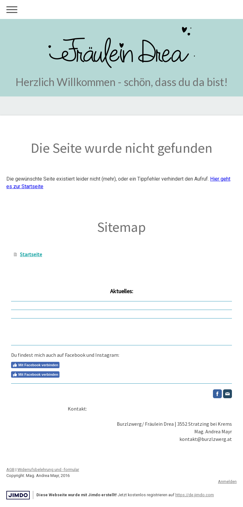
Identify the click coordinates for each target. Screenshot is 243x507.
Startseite (31, 254)
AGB (10, 469)
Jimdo (18, 495)
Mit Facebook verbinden (35, 365)
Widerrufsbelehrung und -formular (48, 469)
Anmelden (227, 481)
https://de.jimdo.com (194, 494)
